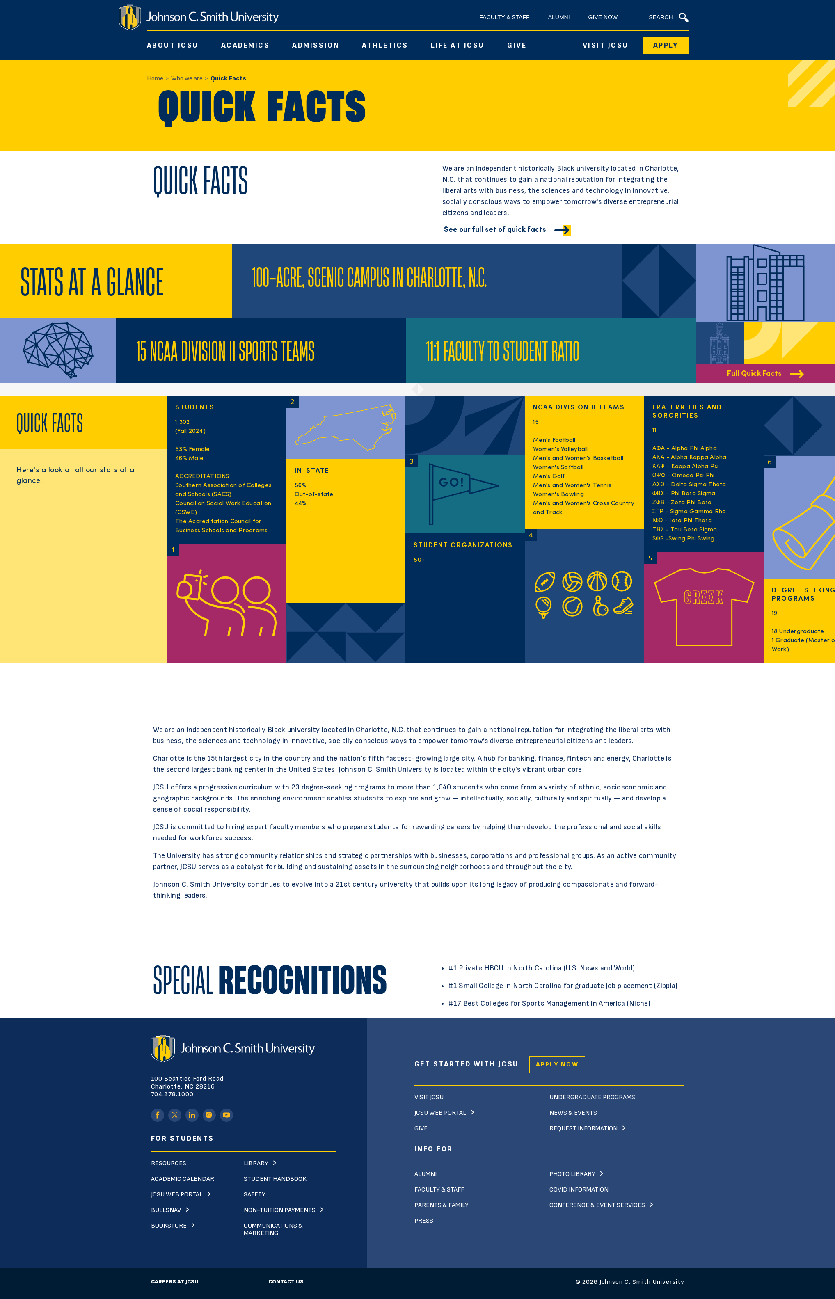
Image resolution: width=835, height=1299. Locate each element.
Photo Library (572, 1174)
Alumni (559, 17)
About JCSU (173, 45)
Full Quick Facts (754, 374)
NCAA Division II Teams (579, 408)
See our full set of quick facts (495, 230)
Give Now (603, 17)
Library (256, 1163)
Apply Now (557, 1064)
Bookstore (169, 1226)
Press (423, 1221)
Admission (315, 45)
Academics (245, 45)
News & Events (573, 1113)
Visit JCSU (606, 45)
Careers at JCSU (175, 1281)
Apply (665, 45)
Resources (168, 1163)
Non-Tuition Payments (280, 1210)
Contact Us (286, 1281)
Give (516, 45)
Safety (254, 1194)
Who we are (187, 78)
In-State (312, 471)
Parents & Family (441, 1205)
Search (668, 17)
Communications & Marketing (273, 1229)
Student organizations (463, 545)
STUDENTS (195, 408)
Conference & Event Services (597, 1205)
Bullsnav (166, 1210)
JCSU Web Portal (177, 1194)
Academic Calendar (182, 1179)
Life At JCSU (458, 45)
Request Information (583, 1128)
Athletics (385, 45)
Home (155, 78)
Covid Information (579, 1190)
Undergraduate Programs (592, 1097)
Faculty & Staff (505, 17)
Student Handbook (275, 1179)
